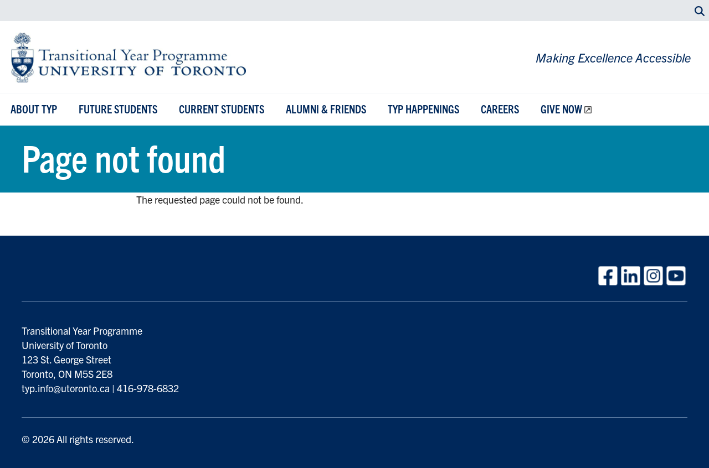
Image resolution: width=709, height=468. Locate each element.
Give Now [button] (561, 109)
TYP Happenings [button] (423, 109)
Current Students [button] (221, 109)
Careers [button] (500, 109)
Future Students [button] (118, 109)
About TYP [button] (34, 109)
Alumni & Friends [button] (326, 109)
